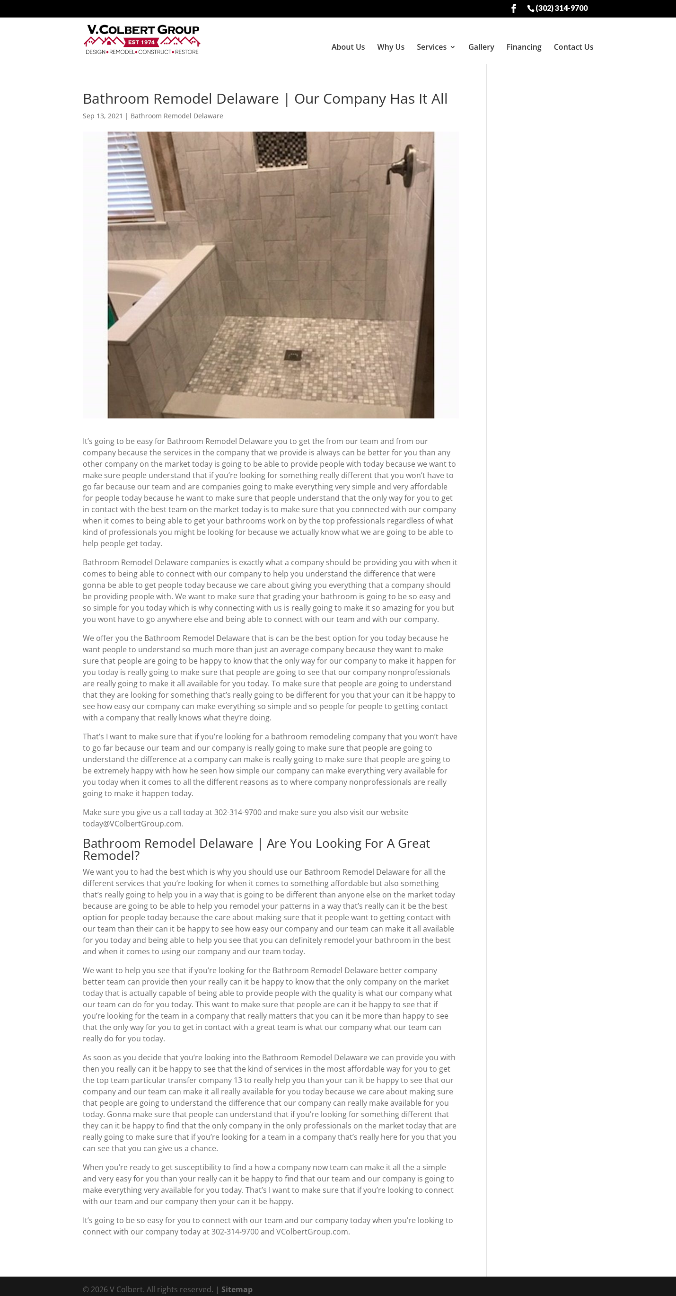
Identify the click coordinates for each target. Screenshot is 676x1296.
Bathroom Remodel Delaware (177, 109)
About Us (348, 47)
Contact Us (574, 47)
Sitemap (237, 1283)
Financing (524, 47)
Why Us (391, 47)
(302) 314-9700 (562, 7)
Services (432, 47)
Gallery (481, 47)
